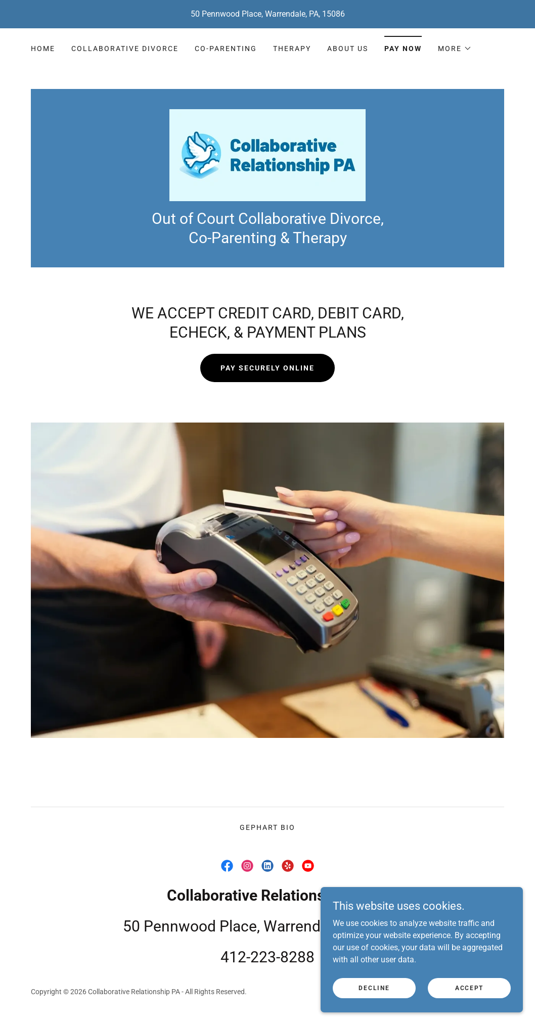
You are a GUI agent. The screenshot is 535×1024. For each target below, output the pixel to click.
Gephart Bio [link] (267, 827)
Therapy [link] (292, 48)
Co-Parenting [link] (226, 48)
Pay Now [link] (403, 48)
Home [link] (43, 48)
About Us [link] (347, 48)
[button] (455, 48)
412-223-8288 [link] (267, 957)
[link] (267, 154)
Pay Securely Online (267, 368)
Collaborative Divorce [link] (125, 48)
